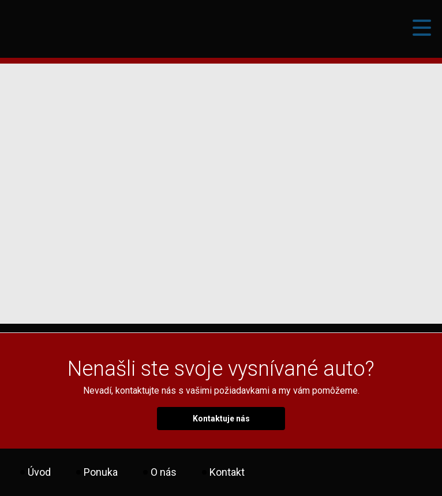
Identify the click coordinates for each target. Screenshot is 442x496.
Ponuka (101, 472)
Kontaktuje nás (221, 418)
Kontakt (227, 472)
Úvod (39, 472)
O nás (164, 472)
